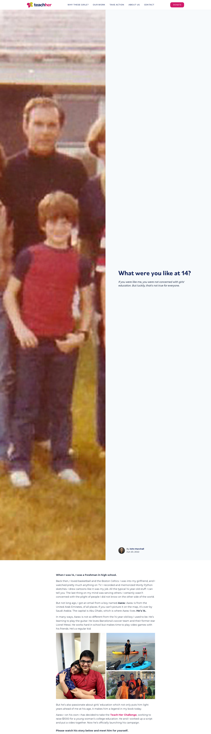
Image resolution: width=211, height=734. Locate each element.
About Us (134, 5)
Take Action (117, 5)
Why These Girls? (78, 5)
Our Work (99, 5)
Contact (149, 5)
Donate (177, 5)
